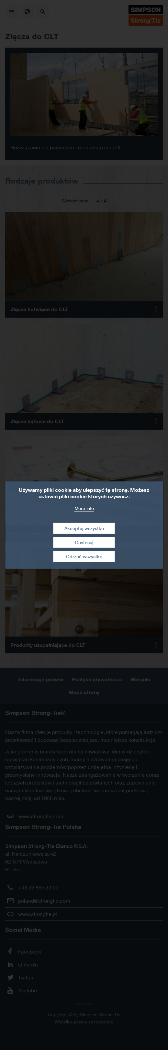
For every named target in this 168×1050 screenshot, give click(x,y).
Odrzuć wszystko (84, 556)
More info (84, 508)
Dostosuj (84, 542)
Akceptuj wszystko (84, 528)
